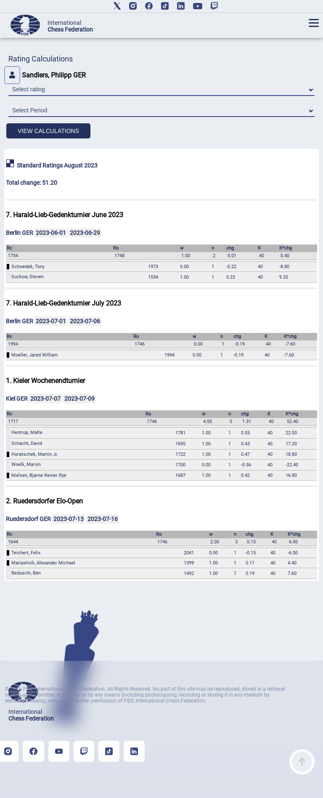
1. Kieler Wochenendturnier (45, 381)
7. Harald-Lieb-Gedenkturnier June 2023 (64, 215)
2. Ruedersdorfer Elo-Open (44, 501)
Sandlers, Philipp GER (45, 75)
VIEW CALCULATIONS (48, 131)
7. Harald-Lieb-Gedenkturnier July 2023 (63, 303)
